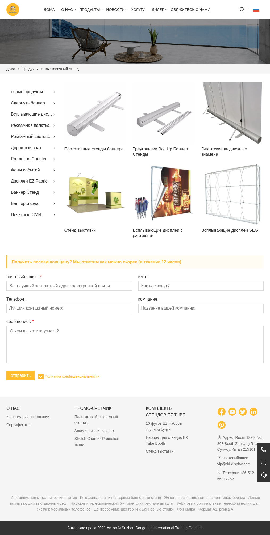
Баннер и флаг (25, 203)
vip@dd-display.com (234, 464)
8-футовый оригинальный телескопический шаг (218, 503)
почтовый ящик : (23, 277)
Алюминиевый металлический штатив (44, 497)
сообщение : (20, 321)
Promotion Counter (29, 159)
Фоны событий (25, 170)
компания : (149, 299)
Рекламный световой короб (34, 136)
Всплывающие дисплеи (34, 114)
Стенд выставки (159, 451)
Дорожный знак (26, 147)
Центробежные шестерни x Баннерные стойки (134, 509)
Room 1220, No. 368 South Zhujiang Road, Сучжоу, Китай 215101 (240, 443)
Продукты (30, 69)
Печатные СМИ (26, 214)
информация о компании (27, 417)
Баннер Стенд (25, 192)
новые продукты (27, 92)
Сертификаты (18, 425)
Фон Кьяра (186, 509)
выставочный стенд (62, 69)
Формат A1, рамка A (215, 509)
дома (10, 69)
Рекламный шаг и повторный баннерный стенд (120, 497)
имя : (143, 277)
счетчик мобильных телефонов (63, 509)
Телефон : (16, 299)
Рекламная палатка (30, 125)
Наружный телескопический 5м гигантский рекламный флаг (122, 503)
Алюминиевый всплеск (94, 430)
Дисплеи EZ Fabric (29, 181)
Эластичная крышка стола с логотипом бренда (204, 497)
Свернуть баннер (28, 103)
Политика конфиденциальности (72, 376)
